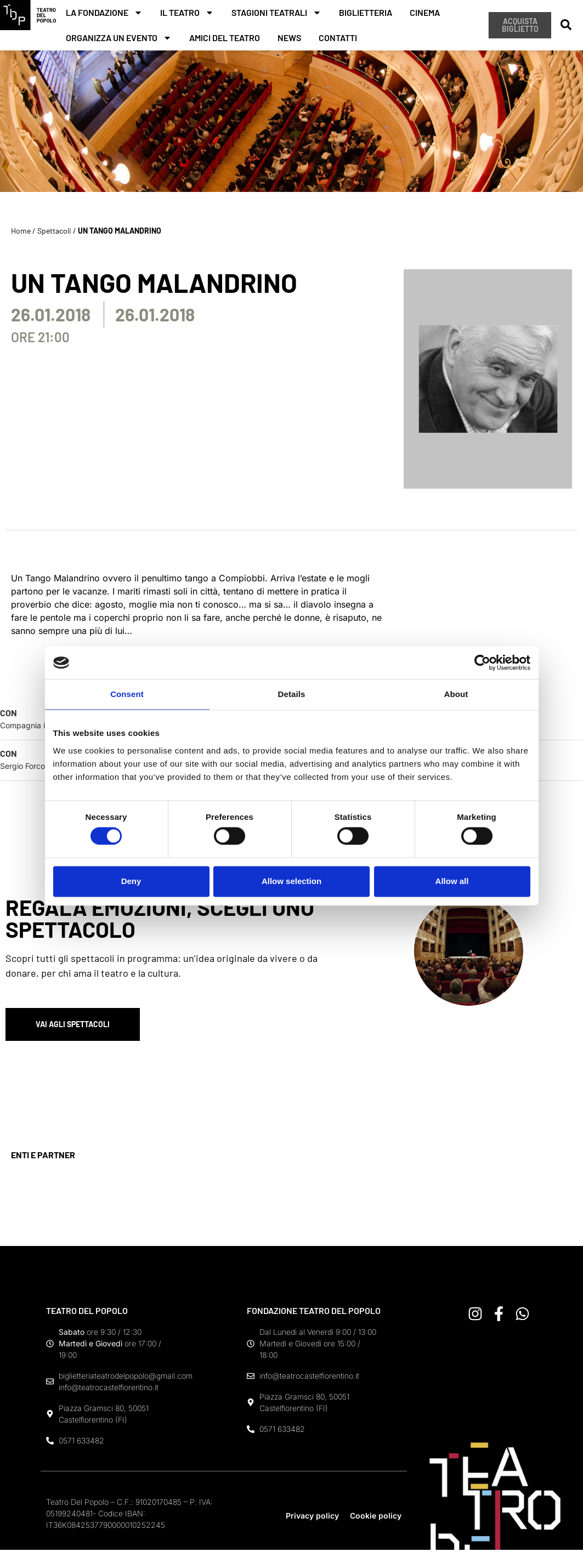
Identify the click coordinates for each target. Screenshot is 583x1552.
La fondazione (104, 12)
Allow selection (291, 881)
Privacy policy (312, 1518)
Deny (131, 881)
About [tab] (456, 694)
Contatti (338, 37)
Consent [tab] (127, 694)
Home (21, 230)
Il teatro (187, 12)
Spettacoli (54, 230)
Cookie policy (375, 1518)
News (289, 37)
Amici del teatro (224, 37)
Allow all (452, 881)
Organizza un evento (119, 38)
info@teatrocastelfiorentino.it (109, 1390)
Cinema (425, 12)
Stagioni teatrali (276, 12)
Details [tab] (291, 694)
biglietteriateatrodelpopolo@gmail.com (126, 1378)
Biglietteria (365, 12)
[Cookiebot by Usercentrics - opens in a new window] (482, 662)
